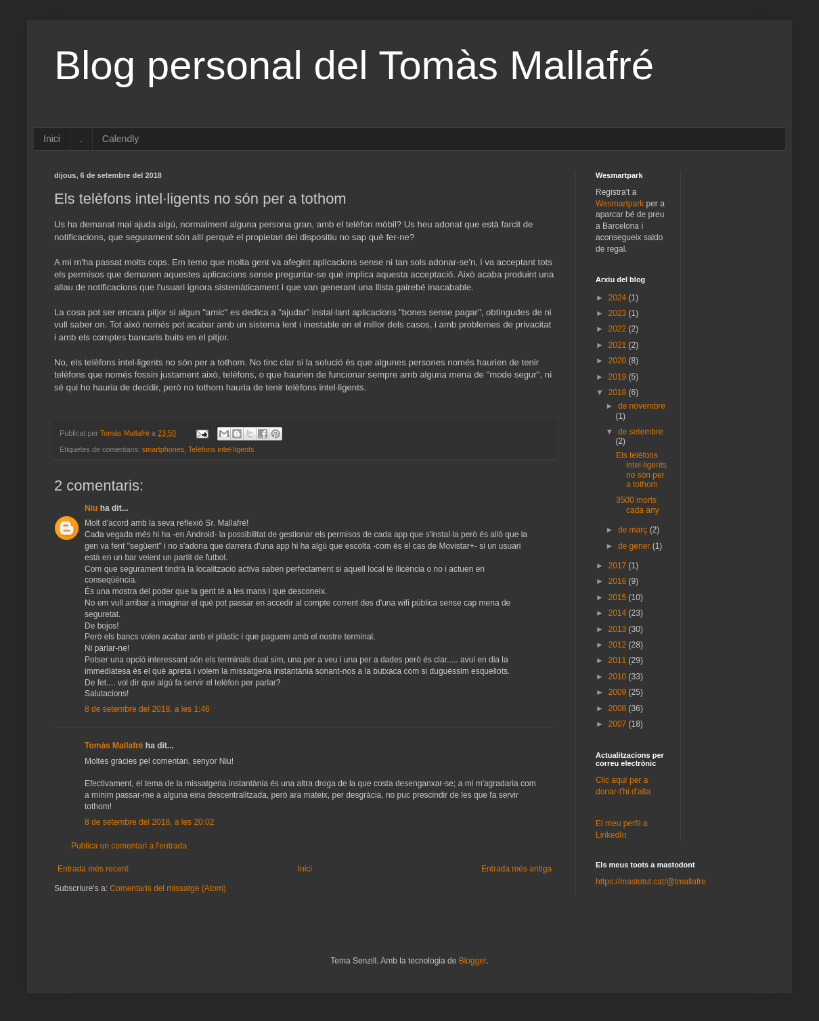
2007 (618, 724)
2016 (618, 581)
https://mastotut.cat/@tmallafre (651, 881)
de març (634, 530)
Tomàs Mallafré (114, 745)
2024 (618, 297)
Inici (51, 138)
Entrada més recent (93, 868)
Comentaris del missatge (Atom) (167, 888)
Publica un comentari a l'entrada (129, 845)
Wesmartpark (620, 203)
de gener (635, 546)
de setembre (640, 431)
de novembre (641, 406)
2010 (618, 676)
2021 (618, 345)
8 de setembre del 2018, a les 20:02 (149, 822)
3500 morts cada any (637, 504)
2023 (618, 313)
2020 (618, 360)
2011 (618, 660)
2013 (618, 629)
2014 (618, 613)
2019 (618, 377)
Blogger (473, 961)
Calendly (120, 138)
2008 (618, 708)
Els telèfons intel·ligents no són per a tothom (641, 470)
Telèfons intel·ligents (221, 449)
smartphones (163, 449)
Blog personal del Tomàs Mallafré (354, 65)
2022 (618, 329)
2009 (618, 692)
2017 (618, 565)
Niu (91, 508)
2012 (618, 645)
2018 (618, 392)
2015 (618, 597)
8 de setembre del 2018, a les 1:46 (147, 709)
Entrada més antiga (516, 868)
